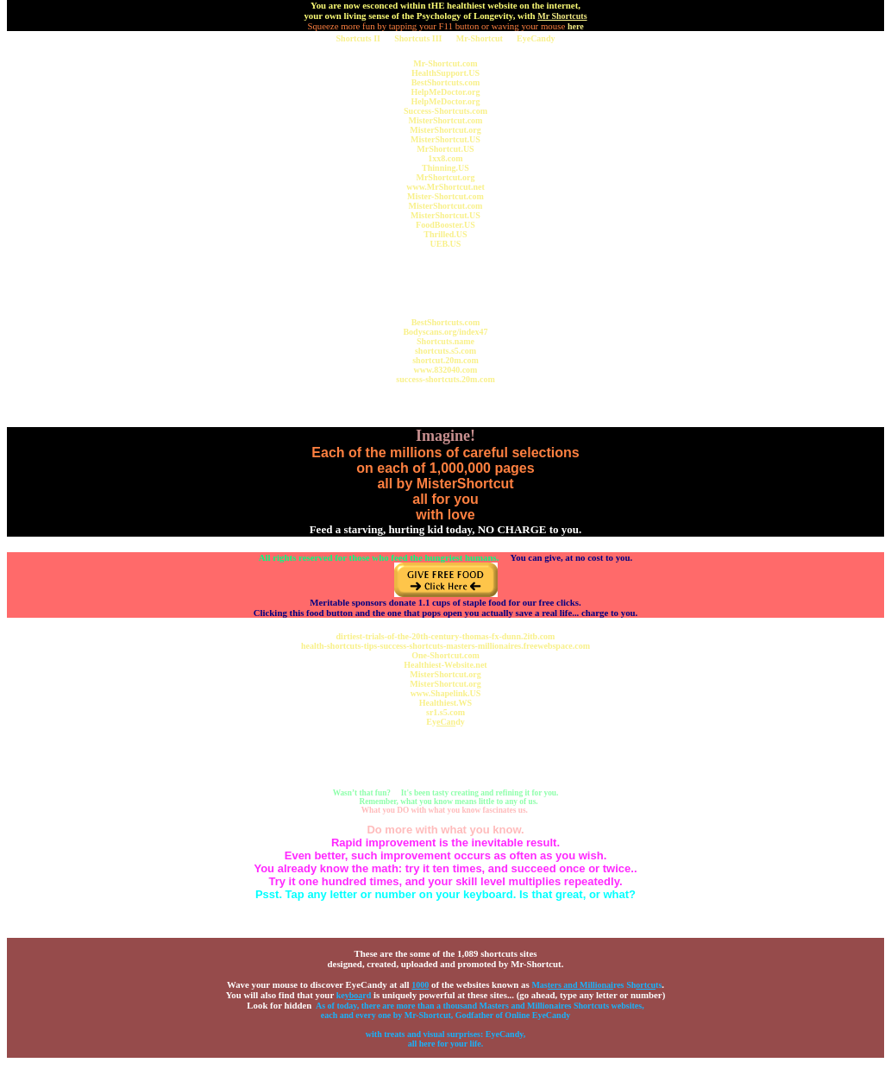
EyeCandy (536, 38)
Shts (644, 985)
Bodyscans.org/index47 (445, 331)
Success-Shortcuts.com (445, 111)
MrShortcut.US (445, 149)
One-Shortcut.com (445, 655)
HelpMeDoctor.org (445, 92)
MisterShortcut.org (445, 130)
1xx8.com (445, 158)
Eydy (445, 721)
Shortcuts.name (445, 341)
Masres (577, 985)
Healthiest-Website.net (445, 665)
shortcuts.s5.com (445, 350)
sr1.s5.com (445, 712)
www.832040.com (446, 369)
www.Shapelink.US (446, 693)
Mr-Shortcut (479, 38)
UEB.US (445, 243)
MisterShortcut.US (445, 139)
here (576, 26)
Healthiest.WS (445, 702)
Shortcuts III (418, 38)
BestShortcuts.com (445, 82)
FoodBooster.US (445, 225)
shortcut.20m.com (445, 360)
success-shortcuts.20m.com (445, 379)
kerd (354, 995)
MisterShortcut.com (446, 120)
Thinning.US (445, 168)
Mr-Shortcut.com (445, 63)
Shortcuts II (358, 38)
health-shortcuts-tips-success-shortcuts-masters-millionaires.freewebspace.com (445, 646)
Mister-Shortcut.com (445, 196)
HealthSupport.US (445, 73)
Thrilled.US (445, 234)
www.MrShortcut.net (445, 187)
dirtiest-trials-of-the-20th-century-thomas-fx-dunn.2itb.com (445, 636)
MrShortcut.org (445, 177)
